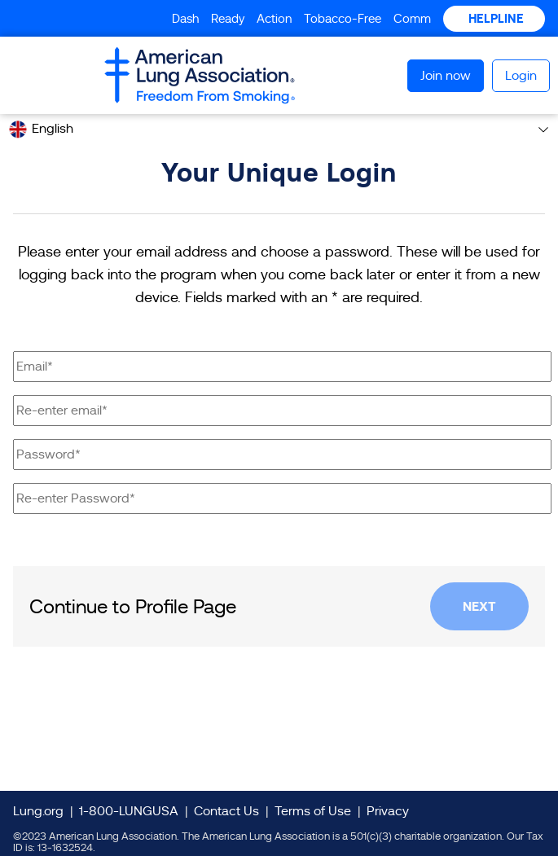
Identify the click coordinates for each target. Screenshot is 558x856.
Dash (185, 18)
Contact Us (226, 811)
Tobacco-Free (342, 18)
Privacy (388, 811)
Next (479, 606)
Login (521, 75)
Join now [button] (445, 75)
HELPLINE (494, 18)
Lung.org (38, 811)
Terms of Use (313, 811)
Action (274, 18)
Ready (227, 18)
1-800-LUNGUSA (128, 811)
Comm (412, 18)
